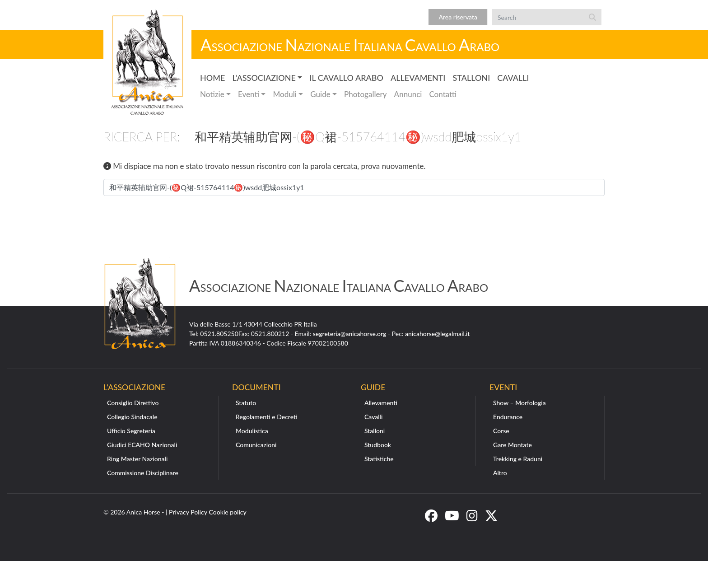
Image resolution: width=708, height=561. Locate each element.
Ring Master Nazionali (137, 459)
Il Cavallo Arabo (346, 78)
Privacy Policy (188, 512)
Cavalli (513, 78)
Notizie (212, 94)
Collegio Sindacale (132, 417)
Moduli (285, 94)
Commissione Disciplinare (142, 473)
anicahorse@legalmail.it (437, 333)
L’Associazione (263, 78)
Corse (501, 431)
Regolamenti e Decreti (267, 417)
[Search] (537, 17)
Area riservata (457, 17)
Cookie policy (228, 512)
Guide (320, 94)
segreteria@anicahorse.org (350, 333)
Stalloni (471, 78)
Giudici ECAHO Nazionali (142, 445)
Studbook (377, 445)
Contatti (442, 94)
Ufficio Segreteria (131, 431)
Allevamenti (418, 78)
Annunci (408, 94)
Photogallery (365, 94)
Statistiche (379, 459)
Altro (500, 473)
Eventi (248, 94)
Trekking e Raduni (517, 459)
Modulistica (252, 431)
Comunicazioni (256, 445)
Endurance (507, 417)
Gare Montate (512, 445)
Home (212, 78)
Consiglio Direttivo (132, 403)
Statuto (246, 403)
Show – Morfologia (519, 403)
